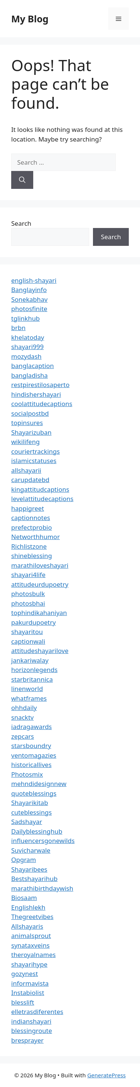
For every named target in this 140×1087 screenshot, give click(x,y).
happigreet (27, 508)
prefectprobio (31, 527)
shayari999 (27, 346)
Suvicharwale (30, 850)
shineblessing (31, 555)
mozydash (26, 356)
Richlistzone (29, 546)
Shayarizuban (31, 432)
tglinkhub (25, 318)
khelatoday (27, 337)
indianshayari (31, 1021)
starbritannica (32, 679)
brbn (18, 327)
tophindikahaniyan (39, 612)
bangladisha (29, 375)
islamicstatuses (33, 460)
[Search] (22, 180)
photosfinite (29, 308)
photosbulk (28, 593)
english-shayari (33, 280)
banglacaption (32, 365)
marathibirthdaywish (42, 888)
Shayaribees (29, 869)
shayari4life (28, 574)
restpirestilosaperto (40, 384)
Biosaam (24, 897)
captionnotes (30, 517)
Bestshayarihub (34, 878)
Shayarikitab (29, 802)
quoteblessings (33, 793)
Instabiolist (27, 992)
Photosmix (27, 774)
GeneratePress (106, 1075)
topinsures (27, 422)
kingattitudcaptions (40, 489)
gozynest (24, 973)
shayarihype (29, 964)
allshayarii (26, 470)
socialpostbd (30, 413)
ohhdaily (24, 707)
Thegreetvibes (32, 916)
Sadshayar (26, 821)
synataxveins (30, 945)
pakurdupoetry (33, 622)
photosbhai (28, 603)
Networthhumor (35, 536)
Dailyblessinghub (36, 831)
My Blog (30, 18)
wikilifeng (25, 441)
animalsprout (31, 935)
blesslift (22, 1002)
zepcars (22, 736)
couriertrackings (35, 451)
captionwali (28, 641)
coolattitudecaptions (41, 403)
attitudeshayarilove (39, 650)
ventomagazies (33, 755)
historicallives (31, 764)
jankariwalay (30, 660)
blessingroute (31, 1030)
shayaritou (27, 631)
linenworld (27, 688)
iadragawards (31, 726)
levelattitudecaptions (42, 498)
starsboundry (31, 745)
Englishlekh (28, 907)
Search (21, 223)
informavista (30, 983)
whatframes (29, 698)
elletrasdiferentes (37, 1011)
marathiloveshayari (39, 565)
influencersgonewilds (43, 840)
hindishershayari (36, 394)
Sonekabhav (29, 299)
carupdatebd (30, 479)
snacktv (22, 717)
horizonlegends (34, 669)
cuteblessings (31, 812)
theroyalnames (33, 954)
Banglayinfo (29, 289)
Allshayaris (27, 926)
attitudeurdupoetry (39, 584)
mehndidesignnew (38, 783)
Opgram (23, 859)
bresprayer (27, 1040)
